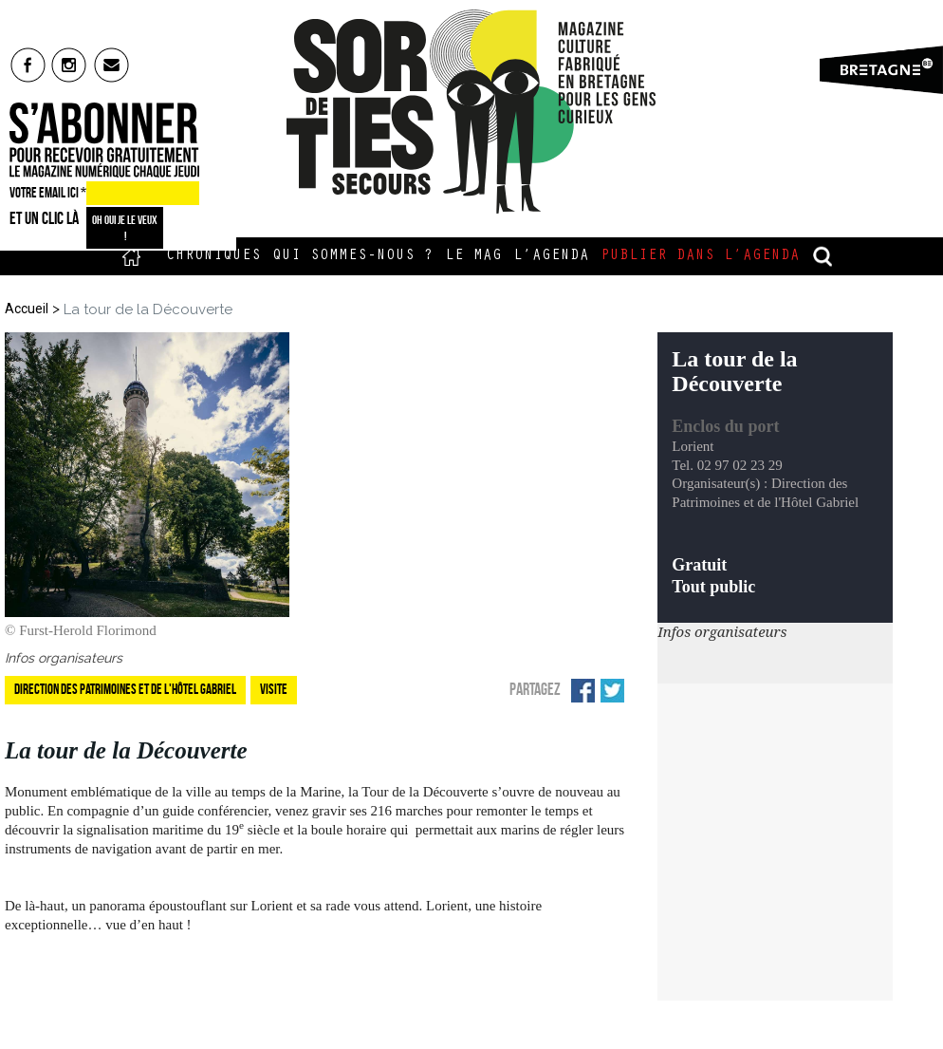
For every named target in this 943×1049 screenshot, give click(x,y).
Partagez (535, 689)
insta (69, 65)
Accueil (131, 256)
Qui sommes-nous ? (353, 256)
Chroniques (213, 256)
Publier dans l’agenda (700, 256)
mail (112, 65)
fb (27, 65)
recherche (823, 256)
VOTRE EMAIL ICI (47, 192)
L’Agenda (551, 256)
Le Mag (473, 256)
